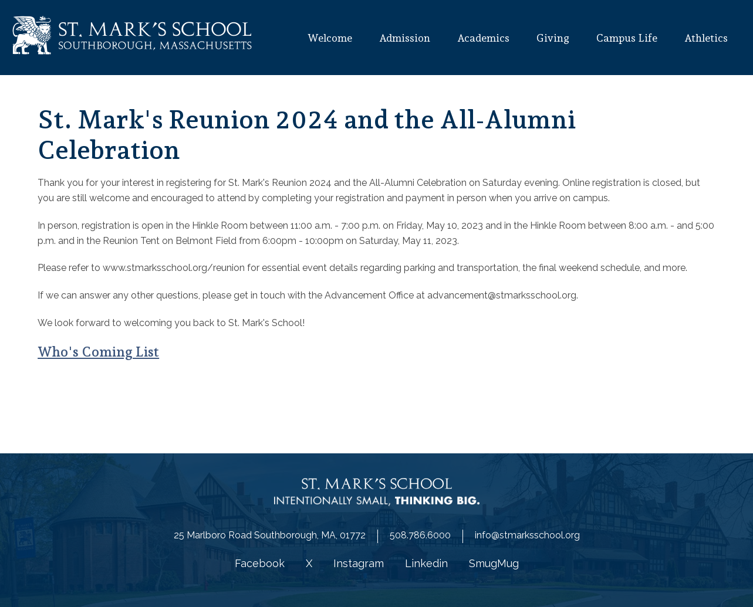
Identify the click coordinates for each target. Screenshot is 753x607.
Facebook (260, 563)
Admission (404, 38)
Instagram (358, 563)
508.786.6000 (420, 535)
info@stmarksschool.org (527, 535)
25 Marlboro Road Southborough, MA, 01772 (270, 535)
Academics (483, 38)
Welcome (329, 38)
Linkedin (426, 563)
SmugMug (494, 563)
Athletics (706, 38)
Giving (552, 38)
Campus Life (626, 38)
